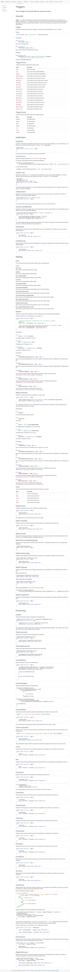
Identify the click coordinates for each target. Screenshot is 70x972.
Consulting (51, 1)
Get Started (7, 1)
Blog (47, 1)
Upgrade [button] (42, 1)
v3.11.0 (28, 970)
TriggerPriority (22, 46)
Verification (4, 7)
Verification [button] (26, 1)
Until (17, 423)
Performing (4, 10)
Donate (60, 1)
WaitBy (17, 411)
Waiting (3, 9)
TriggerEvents (21, 40)
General (4, 5)
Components (13, 1)
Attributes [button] (19, 1)
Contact (56, 1)
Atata (2, 1)
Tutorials (32, 1)
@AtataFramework (55, 970)
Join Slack (48, 970)
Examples (37, 1)
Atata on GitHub (34, 970)
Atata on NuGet (41, 970)
